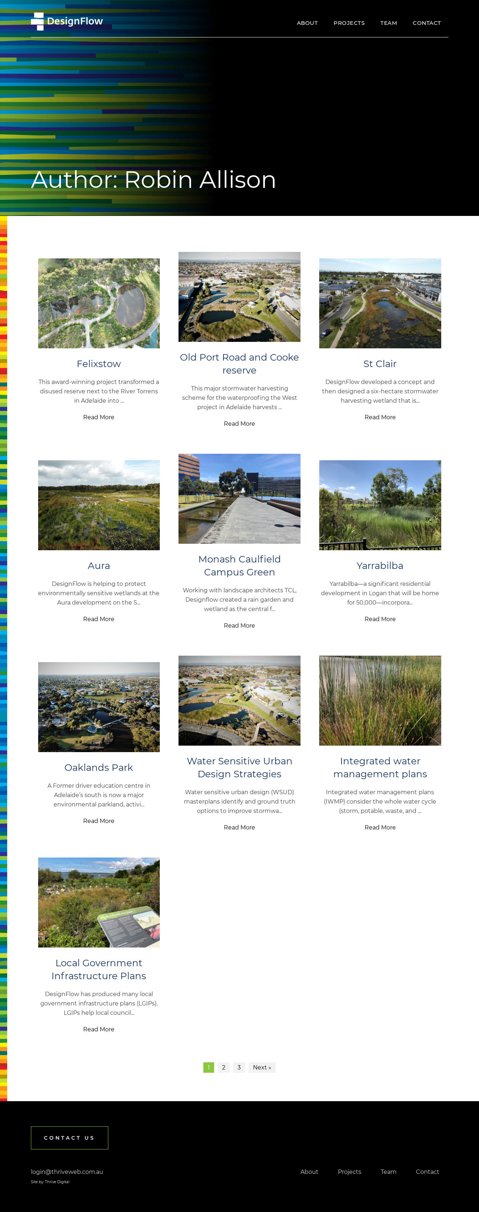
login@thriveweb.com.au (67, 1171)
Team (388, 22)
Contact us (69, 1138)
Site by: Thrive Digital (50, 1182)
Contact (427, 22)
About (307, 22)
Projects (349, 22)
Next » (262, 1067)
